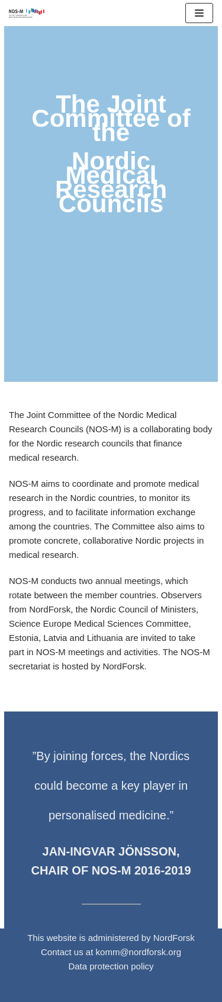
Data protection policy (110, 966)
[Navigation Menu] (199, 13)
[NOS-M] (29, 13)
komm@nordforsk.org (138, 952)
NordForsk (174, 938)
